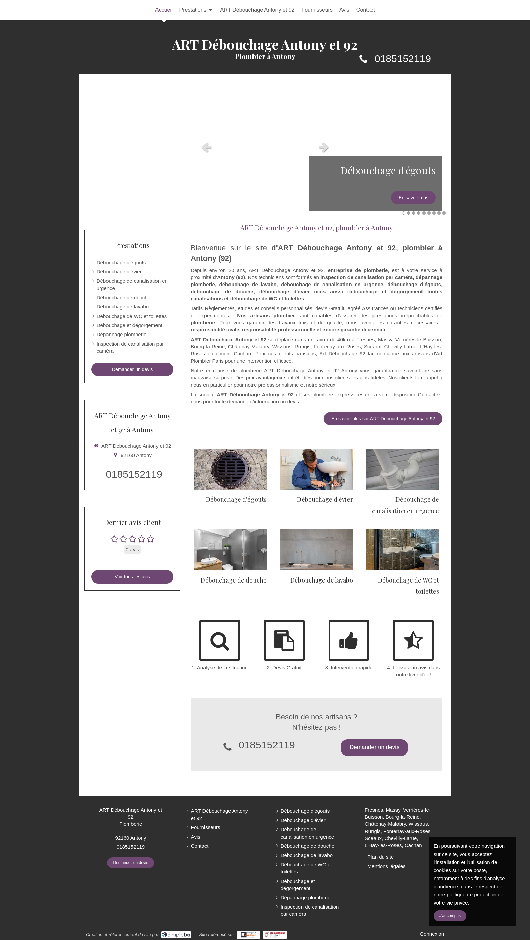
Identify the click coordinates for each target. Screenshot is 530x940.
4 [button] (418, 213)
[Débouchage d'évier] (316, 469)
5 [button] (424, 213)
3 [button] (413, 213)
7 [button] (434, 213)
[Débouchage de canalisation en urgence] (402, 469)
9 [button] (444, 213)
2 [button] (408, 213)
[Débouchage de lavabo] (316, 549)
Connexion (432, 934)
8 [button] (439, 213)
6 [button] (429, 213)
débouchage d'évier (284, 291)
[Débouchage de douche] (230, 549)
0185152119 (403, 58)
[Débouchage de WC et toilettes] (402, 549)
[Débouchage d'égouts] (230, 469)
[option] (265, 147)
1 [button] (403, 213)
